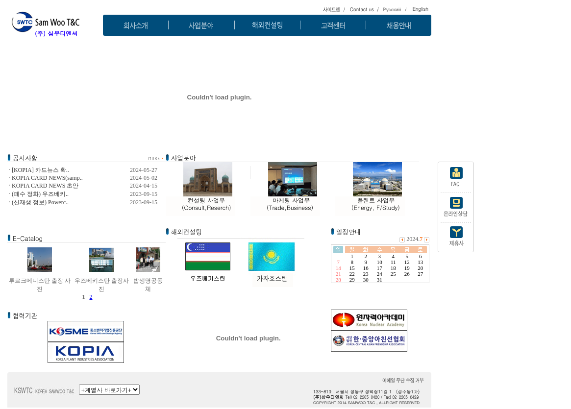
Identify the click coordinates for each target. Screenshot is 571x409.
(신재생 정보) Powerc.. (40, 202)
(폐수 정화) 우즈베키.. (40, 194)
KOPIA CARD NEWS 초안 (45, 185)
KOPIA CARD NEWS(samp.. (47, 177)
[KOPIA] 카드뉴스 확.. (40, 170)
